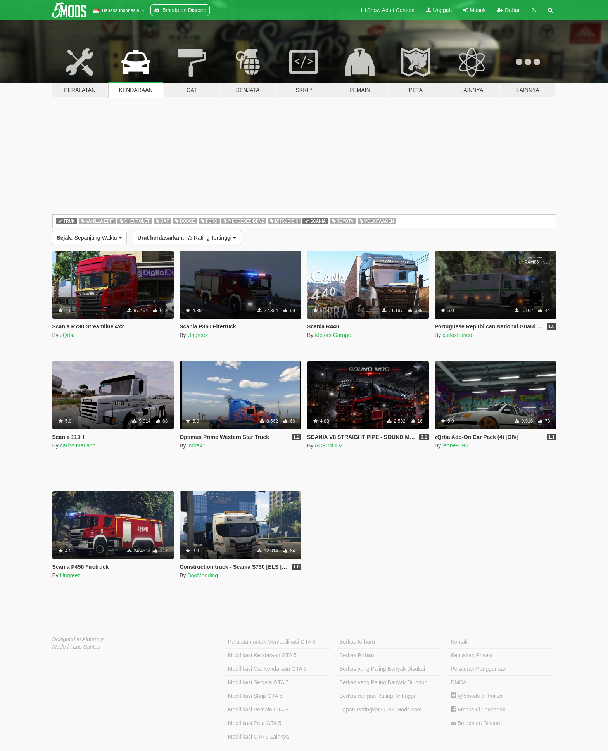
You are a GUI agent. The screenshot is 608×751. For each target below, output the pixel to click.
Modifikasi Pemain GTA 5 (258, 709)
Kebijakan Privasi (471, 655)
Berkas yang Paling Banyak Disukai (382, 669)
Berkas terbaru (357, 642)
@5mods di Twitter (477, 695)
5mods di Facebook (478, 709)
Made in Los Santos (76, 647)
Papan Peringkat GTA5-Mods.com (380, 709)
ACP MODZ (328, 445)
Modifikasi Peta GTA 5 (254, 723)
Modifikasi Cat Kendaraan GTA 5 (267, 669)
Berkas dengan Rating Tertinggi (377, 696)
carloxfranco (457, 335)
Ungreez (197, 335)
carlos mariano (78, 445)
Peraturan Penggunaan (479, 669)
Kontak (459, 642)
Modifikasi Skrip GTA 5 (255, 696)
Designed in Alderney (78, 639)
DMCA (458, 682)
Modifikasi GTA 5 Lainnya (258, 737)
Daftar (508, 10)
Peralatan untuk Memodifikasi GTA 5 (272, 642)
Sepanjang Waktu (89, 238)
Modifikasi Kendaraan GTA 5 (262, 655)
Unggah (439, 10)
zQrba (67, 335)
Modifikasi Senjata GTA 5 (258, 682)
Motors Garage (333, 335)
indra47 (196, 445)
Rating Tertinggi (187, 238)
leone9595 (455, 445)
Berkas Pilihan (356, 655)
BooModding (202, 575)
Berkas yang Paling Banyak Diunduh (383, 682)
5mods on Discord (476, 723)
